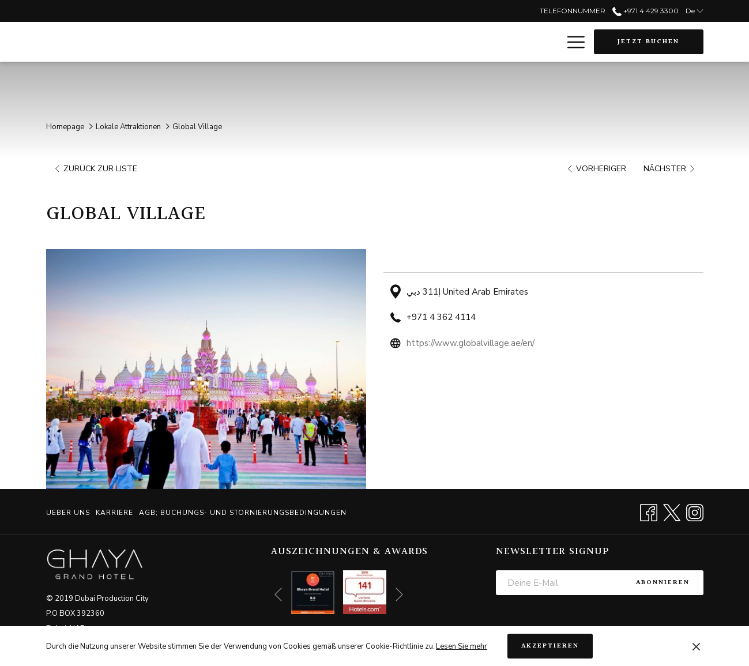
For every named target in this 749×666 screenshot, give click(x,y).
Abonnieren (663, 582)
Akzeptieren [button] (550, 646)
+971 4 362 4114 (441, 317)
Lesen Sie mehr (461, 646)
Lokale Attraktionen (128, 127)
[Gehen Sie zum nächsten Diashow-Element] (399, 595)
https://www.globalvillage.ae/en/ (471, 343)
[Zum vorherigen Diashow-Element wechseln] (278, 595)
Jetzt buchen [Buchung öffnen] (648, 41)
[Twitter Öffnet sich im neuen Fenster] (671, 511)
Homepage (65, 127)
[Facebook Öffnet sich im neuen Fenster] (648, 511)
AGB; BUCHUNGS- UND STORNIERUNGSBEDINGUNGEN (243, 512)
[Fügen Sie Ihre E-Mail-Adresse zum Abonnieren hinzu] (559, 582)
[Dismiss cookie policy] (696, 646)
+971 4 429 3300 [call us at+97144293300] (645, 10)
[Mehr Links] (572, 42)
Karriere (114, 512)
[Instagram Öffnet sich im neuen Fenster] (694, 511)
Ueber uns (68, 512)
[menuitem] (69, 513)
